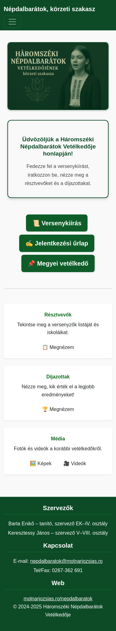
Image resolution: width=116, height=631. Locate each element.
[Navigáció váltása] (12, 21)
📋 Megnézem (58, 347)
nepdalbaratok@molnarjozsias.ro (66, 561)
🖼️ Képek (41, 463)
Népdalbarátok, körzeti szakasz (49, 9)
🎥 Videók (74, 463)
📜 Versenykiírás (57, 223)
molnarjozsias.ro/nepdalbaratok (58, 598)
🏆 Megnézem (58, 409)
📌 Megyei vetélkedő (58, 263)
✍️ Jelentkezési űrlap (56, 243)
